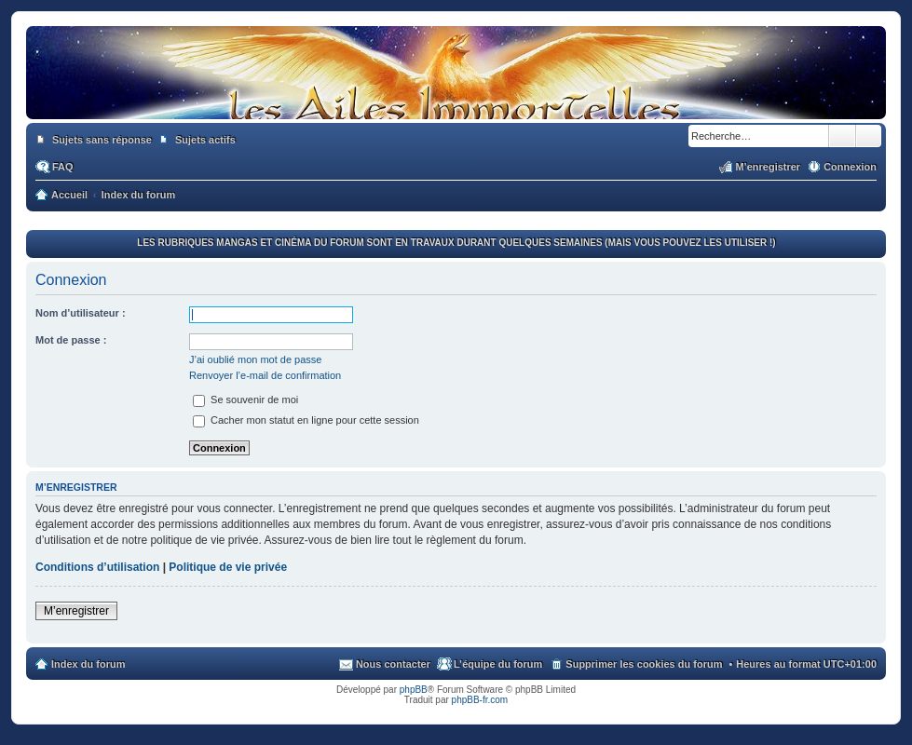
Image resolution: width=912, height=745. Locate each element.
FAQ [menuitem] (63, 166)
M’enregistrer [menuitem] (767, 166)
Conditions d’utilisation (97, 567)
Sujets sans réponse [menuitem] (102, 139)
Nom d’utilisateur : (80, 312)
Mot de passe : (70, 339)
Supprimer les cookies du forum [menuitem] (643, 664)
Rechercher (842, 136)
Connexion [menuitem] (850, 166)
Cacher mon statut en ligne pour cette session (306, 420)
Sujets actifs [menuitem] (205, 139)
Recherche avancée (868, 136)
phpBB (414, 689)
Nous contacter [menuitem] (393, 664)
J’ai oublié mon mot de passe (255, 359)
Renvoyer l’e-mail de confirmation (265, 375)
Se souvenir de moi (245, 399)
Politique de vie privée (228, 567)
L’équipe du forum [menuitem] (498, 664)
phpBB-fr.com (480, 700)
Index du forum (88, 664)
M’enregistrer (76, 610)
